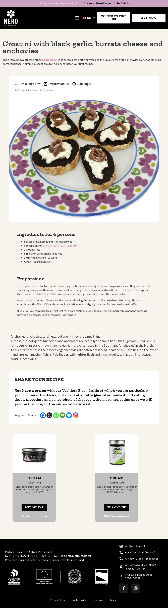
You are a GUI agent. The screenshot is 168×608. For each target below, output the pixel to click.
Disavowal (98, 600)
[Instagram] (75, 415)
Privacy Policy (57, 600)
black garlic (49, 59)
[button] (77, 17)
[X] (49, 415)
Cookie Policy (79, 600)
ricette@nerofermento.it (103, 395)
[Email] (62, 415)
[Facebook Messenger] (69, 415)
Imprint (114, 600)
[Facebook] (43, 415)
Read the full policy (75, 556)
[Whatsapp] (56, 415)
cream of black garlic (59, 245)
